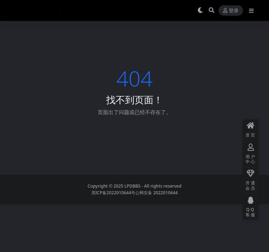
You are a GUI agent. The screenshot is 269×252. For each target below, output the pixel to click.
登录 (231, 10)
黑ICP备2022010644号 (113, 193)
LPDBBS (132, 186)
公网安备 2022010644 (156, 193)
